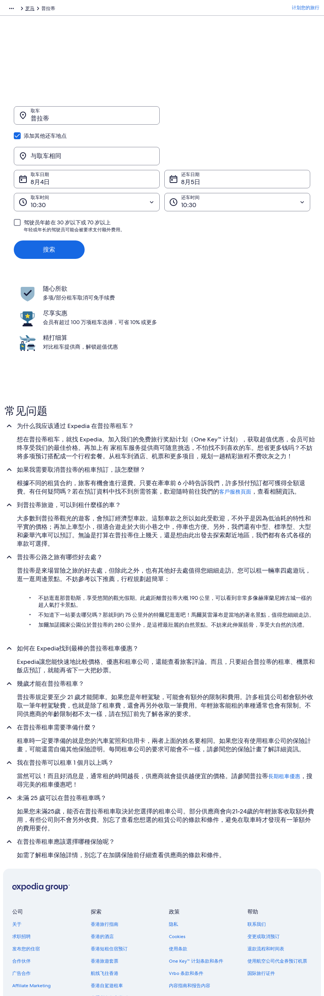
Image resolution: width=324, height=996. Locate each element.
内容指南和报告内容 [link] (189, 911)
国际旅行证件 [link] (261, 899)
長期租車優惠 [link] (284, 701)
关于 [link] (16, 850)
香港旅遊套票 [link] (104, 887)
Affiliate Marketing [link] (31, 911)
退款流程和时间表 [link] (265, 874)
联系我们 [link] (256, 850)
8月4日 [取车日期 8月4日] (40, 145)
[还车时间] (237, 165)
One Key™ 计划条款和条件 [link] (196, 887)
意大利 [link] (68, 10)
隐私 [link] (173, 850)
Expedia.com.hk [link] (21, 10)
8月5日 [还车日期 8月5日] (190, 145)
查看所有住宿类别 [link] (109, 923)
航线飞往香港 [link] (104, 899)
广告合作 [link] (21, 899)
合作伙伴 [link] (21, 887)
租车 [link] (49, 10)
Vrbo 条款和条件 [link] (186, 899)
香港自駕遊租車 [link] (107, 911)
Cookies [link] (177, 862)
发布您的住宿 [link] (26, 874)
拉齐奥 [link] (88, 10)
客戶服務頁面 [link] (235, 417)
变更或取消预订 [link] (263, 862)
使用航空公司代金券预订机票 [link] (277, 887)
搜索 (49, 212)
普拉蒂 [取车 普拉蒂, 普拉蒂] (40, 122)
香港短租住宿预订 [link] (109, 874)
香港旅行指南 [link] (104, 850)
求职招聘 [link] (21, 862)
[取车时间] (87, 165)
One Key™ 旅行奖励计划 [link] (116, 936)
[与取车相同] (237, 119)
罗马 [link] (106, 10)
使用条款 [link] (178, 874)
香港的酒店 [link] (102, 862)
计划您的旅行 (305, 10)
